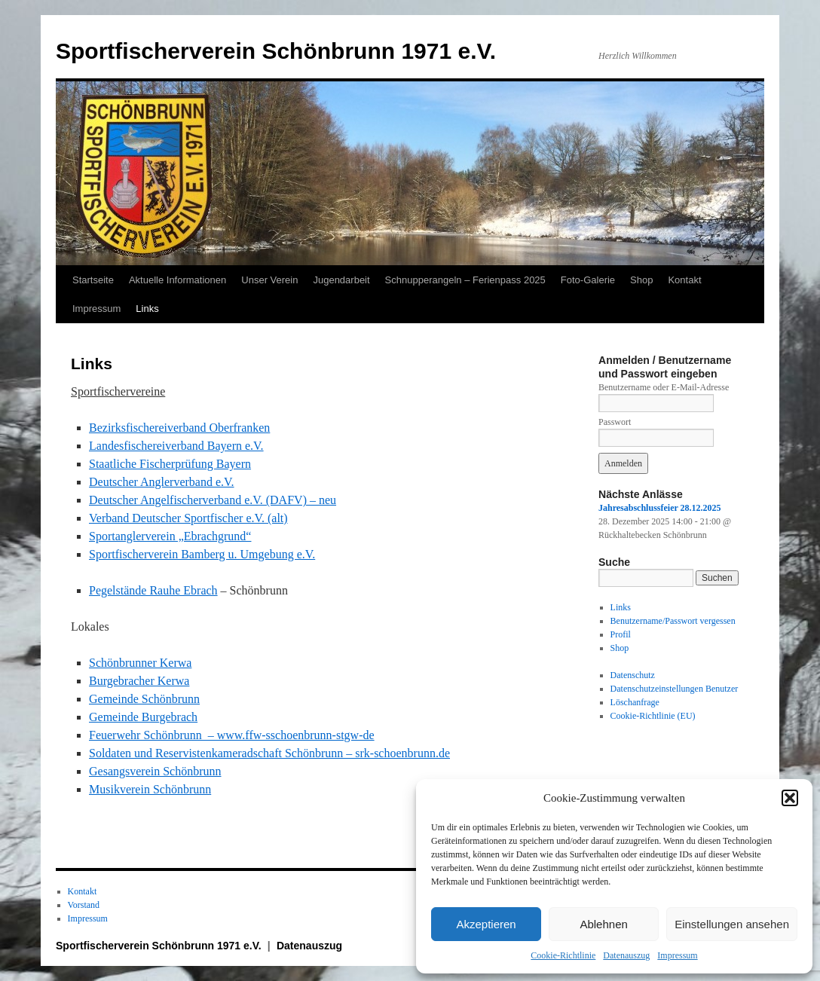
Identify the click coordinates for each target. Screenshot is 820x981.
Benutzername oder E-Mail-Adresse (663, 387)
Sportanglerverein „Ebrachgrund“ (170, 536)
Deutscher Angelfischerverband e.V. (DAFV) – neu (212, 500)
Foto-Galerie (588, 280)
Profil (620, 634)
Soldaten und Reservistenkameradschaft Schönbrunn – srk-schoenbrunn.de (269, 753)
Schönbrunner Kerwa (140, 662)
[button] (789, 797)
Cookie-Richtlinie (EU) (653, 716)
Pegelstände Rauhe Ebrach (153, 590)
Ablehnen (603, 924)
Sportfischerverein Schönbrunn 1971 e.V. (276, 50)
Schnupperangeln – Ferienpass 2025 (465, 280)
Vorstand (83, 905)
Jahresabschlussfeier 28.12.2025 (659, 508)
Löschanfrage (634, 702)
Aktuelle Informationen (177, 280)
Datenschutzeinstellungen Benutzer (674, 688)
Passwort (614, 422)
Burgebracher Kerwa (139, 680)
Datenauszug (626, 955)
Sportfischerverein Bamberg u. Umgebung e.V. (202, 554)
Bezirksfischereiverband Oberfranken (179, 427)
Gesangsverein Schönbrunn (155, 771)
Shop (641, 280)
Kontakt (684, 280)
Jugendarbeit (341, 280)
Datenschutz (632, 675)
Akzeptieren (486, 924)
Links (147, 308)
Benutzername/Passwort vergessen (673, 621)
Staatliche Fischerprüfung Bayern (170, 463)
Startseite (93, 280)
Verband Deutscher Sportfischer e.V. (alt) (188, 518)
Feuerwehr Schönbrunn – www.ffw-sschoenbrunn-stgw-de (232, 735)
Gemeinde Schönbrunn (144, 698)
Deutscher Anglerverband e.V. (161, 481)
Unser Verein (269, 280)
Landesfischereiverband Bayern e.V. (176, 445)
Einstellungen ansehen (732, 924)
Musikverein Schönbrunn (150, 789)
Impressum (677, 955)
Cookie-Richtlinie (563, 955)
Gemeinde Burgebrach (143, 717)
